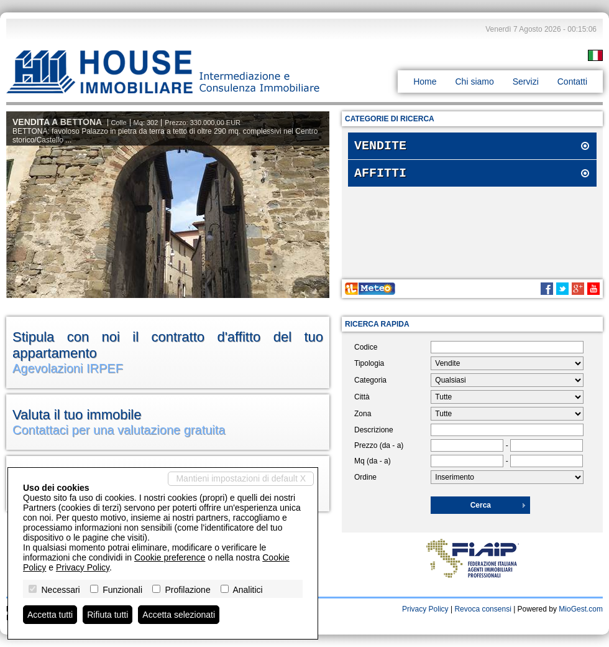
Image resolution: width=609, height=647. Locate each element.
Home (424, 81)
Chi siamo (474, 81)
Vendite (380, 147)
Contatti (572, 81)
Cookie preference (169, 557)
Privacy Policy (425, 609)
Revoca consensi (482, 609)
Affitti (380, 177)
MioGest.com (581, 609)
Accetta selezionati (178, 615)
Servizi (526, 81)
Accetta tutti (50, 615)
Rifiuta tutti (107, 615)
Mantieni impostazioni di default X (241, 478)
